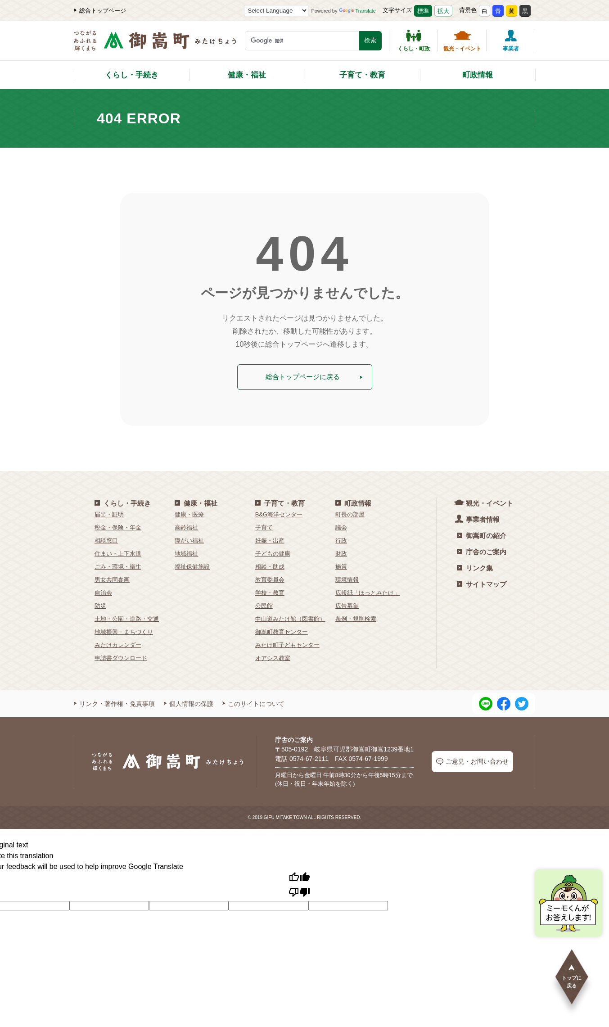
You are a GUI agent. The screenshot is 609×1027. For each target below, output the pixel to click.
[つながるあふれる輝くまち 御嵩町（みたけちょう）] (155, 45)
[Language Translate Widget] (276, 10)
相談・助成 (269, 565)
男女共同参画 (112, 578)
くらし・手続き (131, 75)
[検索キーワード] (302, 40)
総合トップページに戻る (314, 376)
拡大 (443, 11)
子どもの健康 (272, 552)
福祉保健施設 (192, 565)
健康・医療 (189, 513)
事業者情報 (478, 517)
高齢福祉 (186, 526)
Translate (357, 11)
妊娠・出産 (269, 539)
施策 (341, 565)
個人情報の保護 (188, 702)
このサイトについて (253, 702)
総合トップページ (100, 10)
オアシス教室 (272, 656)
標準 (423, 11)
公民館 (264, 604)
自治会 (103, 591)
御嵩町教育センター (281, 630)
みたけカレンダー (118, 643)
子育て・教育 (362, 75)
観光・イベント (462, 40)
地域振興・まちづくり (124, 630)
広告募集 (347, 604)
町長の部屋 (350, 513)
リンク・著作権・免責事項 (114, 702)
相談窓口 (106, 539)
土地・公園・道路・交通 (127, 617)
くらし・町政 (413, 40)
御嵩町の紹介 (481, 534)
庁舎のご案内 (481, 550)
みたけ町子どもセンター (287, 643)
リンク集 (475, 566)
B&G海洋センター (278, 513)
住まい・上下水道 (118, 552)
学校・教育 (269, 591)
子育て (264, 526)
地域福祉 (186, 552)
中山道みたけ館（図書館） (290, 617)
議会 (341, 526)
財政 (341, 552)
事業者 (511, 40)
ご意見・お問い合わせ (472, 761)
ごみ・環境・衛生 (118, 565)
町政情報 (477, 75)
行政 (341, 539)
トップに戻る (571, 976)
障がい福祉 (189, 539)
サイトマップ (481, 583)
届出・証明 (109, 513)
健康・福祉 (247, 75)
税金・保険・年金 (118, 526)
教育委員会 (269, 578)
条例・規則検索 (355, 617)
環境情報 (347, 578)
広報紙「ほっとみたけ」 (367, 591)
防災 (100, 604)
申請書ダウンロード (121, 656)
